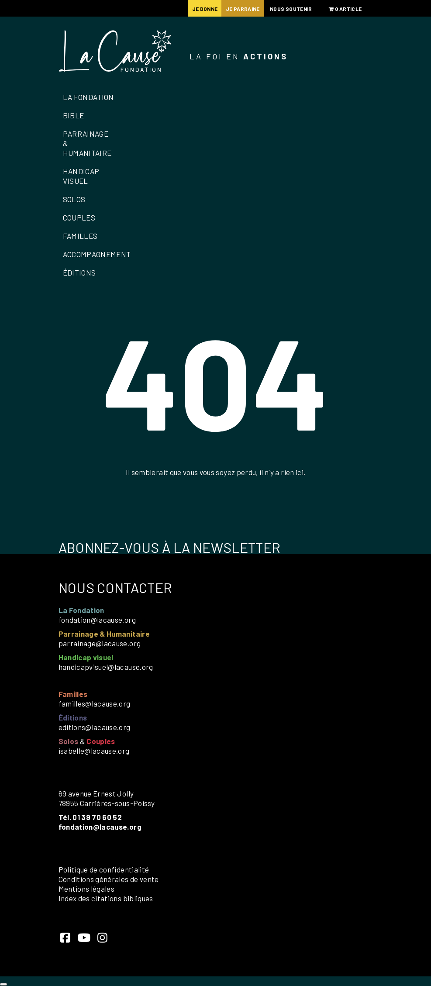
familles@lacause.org (95, 703)
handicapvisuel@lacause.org (106, 666)
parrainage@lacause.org (100, 643)
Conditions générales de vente (109, 879)
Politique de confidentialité (104, 869)
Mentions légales (87, 888)
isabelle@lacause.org (94, 750)
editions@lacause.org (95, 727)
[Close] (3, 984)
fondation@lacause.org (97, 619)
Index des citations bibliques (106, 898)
